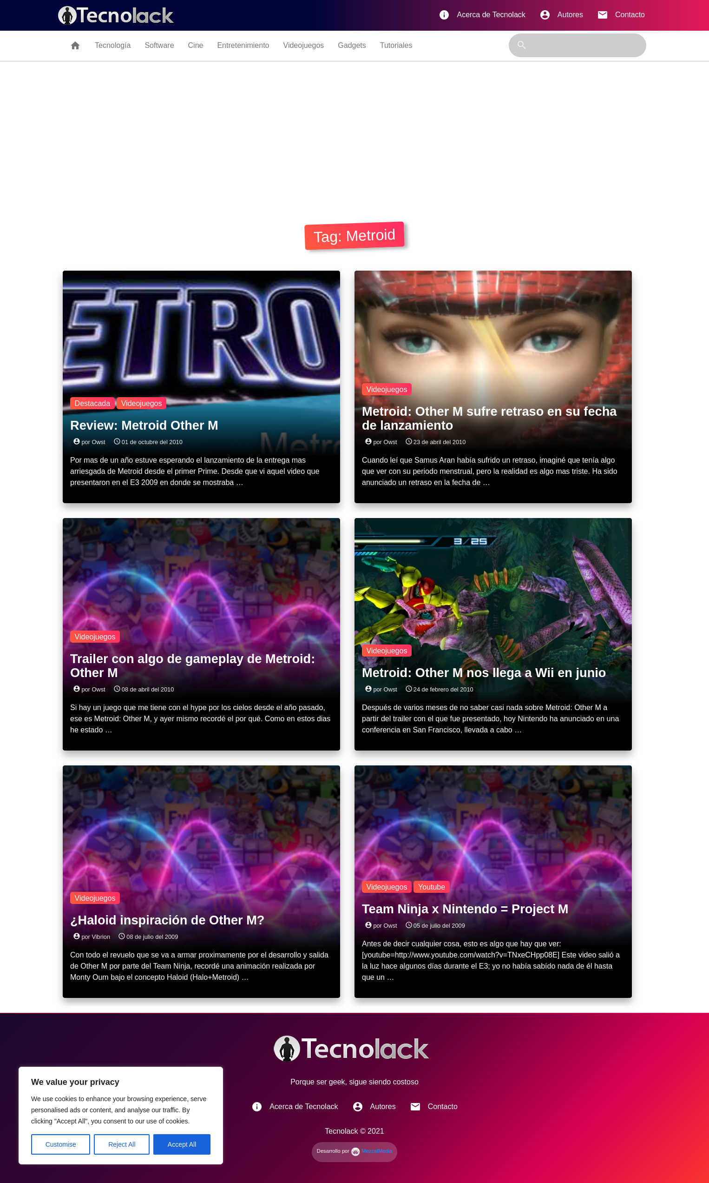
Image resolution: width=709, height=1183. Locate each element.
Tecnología (113, 45)
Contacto (621, 15)
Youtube (431, 887)
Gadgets (352, 45)
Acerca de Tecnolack (482, 15)
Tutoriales (396, 45)
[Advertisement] (354, 131)
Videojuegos (303, 45)
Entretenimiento (243, 45)
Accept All (182, 1144)
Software (159, 45)
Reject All (121, 1144)
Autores (561, 15)
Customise (61, 1144)
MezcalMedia (371, 1151)
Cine (196, 45)
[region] (121, 1115)
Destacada (93, 403)
